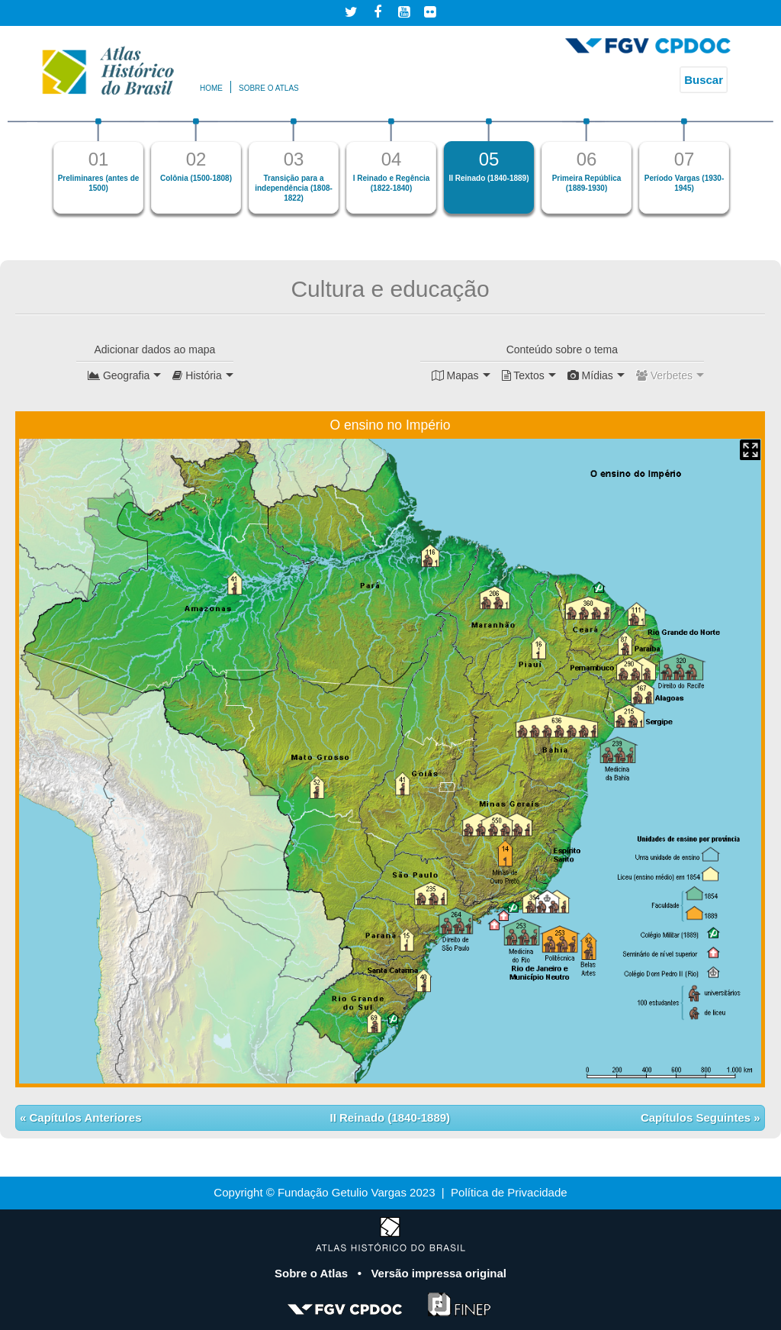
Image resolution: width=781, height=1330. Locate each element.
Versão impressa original (438, 1273)
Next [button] (750, 172)
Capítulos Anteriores (83, 1117)
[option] (98, 166)
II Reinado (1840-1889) (390, 1117)
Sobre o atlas (269, 88)
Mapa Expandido (750, 450)
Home (211, 88)
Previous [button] (31, 172)
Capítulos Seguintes (697, 1117)
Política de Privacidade (509, 1192)
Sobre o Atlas (313, 1273)
